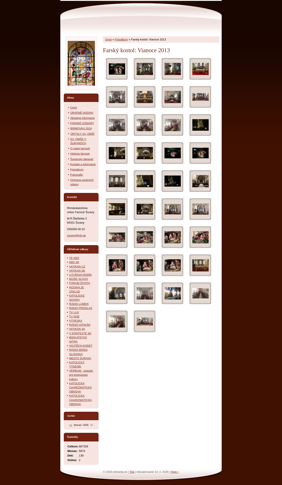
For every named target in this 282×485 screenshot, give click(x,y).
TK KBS (74, 258)
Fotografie (76, 174)
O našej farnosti (80, 148)
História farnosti (80, 153)
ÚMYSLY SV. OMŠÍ (82, 133)
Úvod (108, 39)
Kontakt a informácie (83, 164)
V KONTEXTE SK (80, 333)
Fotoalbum (121, 39)
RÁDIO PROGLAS (80, 308)
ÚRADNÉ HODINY (82, 112)
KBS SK (74, 262)
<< (70, 425)
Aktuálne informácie (82, 118)
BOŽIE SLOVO (78, 279)
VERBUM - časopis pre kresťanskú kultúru (81, 375)
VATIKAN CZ (77, 266)
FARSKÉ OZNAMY (82, 123)
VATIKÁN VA (77, 329)
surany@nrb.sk (76, 235)
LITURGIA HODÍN (80, 274)
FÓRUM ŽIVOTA (79, 283)
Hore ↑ (175, 471)
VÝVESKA (75, 320)
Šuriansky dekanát (81, 159)
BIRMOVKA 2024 (81, 128)
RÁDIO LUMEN (79, 304)
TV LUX (74, 312)
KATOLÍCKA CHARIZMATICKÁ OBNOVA (80, 387)
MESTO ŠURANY (80, 358)
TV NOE (74, 316)
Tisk (131, 471)
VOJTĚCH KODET (80, 345)
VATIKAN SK (77, 270)
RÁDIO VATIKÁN (79, 324)
